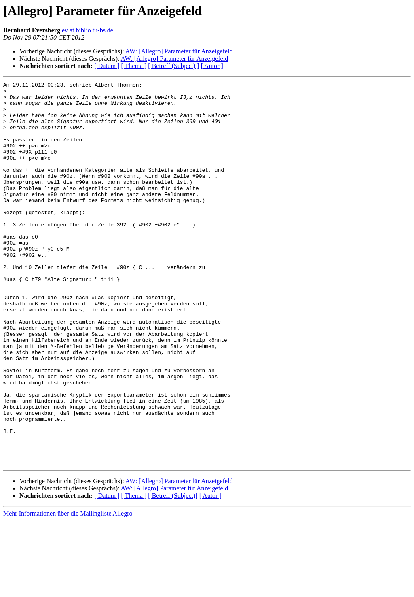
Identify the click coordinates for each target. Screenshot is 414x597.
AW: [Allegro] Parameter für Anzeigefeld (179, 51)
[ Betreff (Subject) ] (173, 65)
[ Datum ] (106, 65)
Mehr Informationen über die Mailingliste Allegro (67, 589)
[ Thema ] (134, 65)
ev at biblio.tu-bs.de (87, 30)
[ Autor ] (212, 65)
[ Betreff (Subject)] (172, 572)
